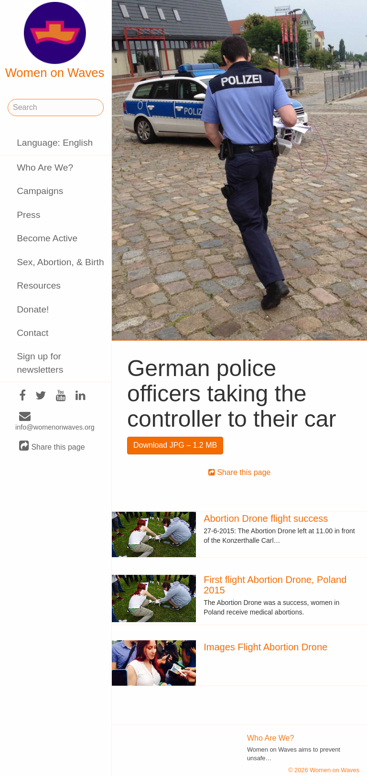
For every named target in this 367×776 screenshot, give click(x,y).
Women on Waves (55, 40)
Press (28, 215)
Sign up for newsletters (40, 362)
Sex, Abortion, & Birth (60, 262)
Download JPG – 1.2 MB (175, 445)
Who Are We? (45, 167)
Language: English (55, 143)
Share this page (52, 447)
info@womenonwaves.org (55, 421)
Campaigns (40, 191)
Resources (39, 285)
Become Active (47, 238)
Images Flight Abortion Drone (265, 647)
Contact (32, 333)
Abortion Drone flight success (266, 518)
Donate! (33, 309)
